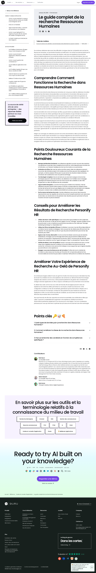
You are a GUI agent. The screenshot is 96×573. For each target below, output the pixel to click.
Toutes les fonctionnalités (11, 520)
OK (92, 567)
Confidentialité (44, 567)
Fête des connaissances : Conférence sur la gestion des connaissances (11, 550)
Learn (41, 514)
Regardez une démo (88, 2)
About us (78, 516)
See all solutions (27, 528)
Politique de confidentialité (77, 569)
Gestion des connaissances (12, 542)
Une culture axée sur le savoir (12, 544)
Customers (43, 516)
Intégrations (8, 516)
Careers (78, 514)
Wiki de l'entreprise (27, 523)
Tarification (40, 2)
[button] (10, 2)
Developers (43, 523)
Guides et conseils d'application (24, 494)
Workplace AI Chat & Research (28, 514)
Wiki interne (7, 523)
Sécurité (60, 518)
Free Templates (44, 527)
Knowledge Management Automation (29, 518)
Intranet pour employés (28, 525)
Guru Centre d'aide (63, 514)
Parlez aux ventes (17, 120)
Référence (12, 494)
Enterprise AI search (28, 521)
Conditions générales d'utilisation (13, 567)
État (59, 516)
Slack (6, 547)
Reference (43, 518)
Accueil (6, 494)
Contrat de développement (31, 567)
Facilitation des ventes (10, 538)
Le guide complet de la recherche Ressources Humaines (48, 494)
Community (43, 525)
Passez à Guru (8, 540)
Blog (41, 520)
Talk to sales (79, 525)
